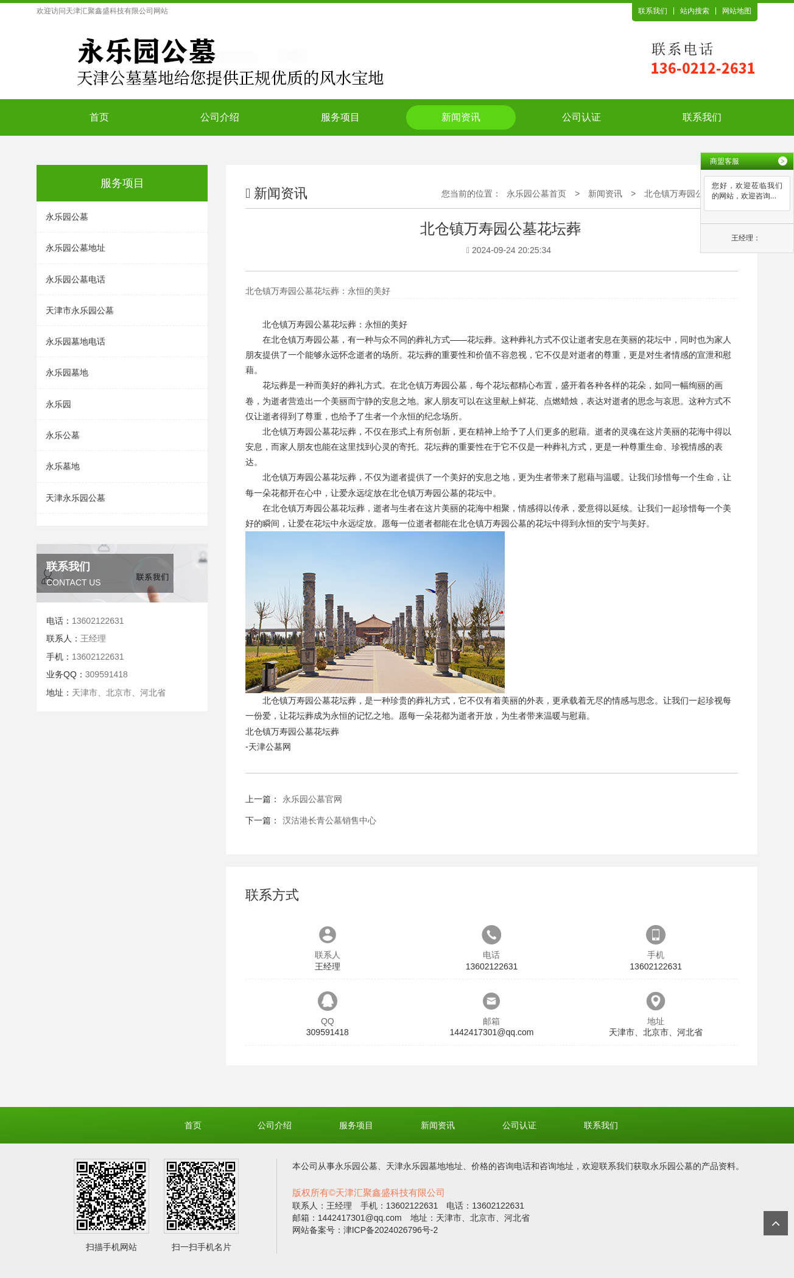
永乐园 (58, 404)
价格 (479, 1166)
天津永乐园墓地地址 (424, 1166)
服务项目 (340, 117)
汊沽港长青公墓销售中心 (329, 820)
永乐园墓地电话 (75, 341)
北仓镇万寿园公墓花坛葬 (691, 193)
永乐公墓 (63, 435)
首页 (99, 117)
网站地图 (736, 11)
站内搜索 (694, 11)
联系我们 (652, 11)
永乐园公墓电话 (75, 279)
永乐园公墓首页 (536, 193)
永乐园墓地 (67, 372)
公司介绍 (219, 117)
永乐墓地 (63, 466)
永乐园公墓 (67, 217)
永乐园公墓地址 (75, 248)
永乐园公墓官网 (312, 799)
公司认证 (581, 117)
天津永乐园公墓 (75, 498)
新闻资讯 (460, 117)
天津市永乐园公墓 (80, 310)
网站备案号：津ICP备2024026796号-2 (365, 1230)
